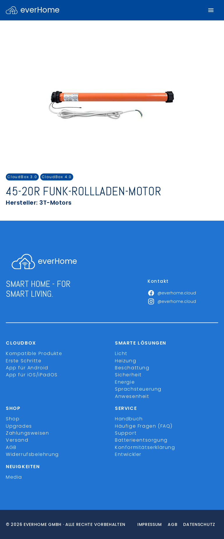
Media (14, 477)
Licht (121, 353)
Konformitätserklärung (145, 447)
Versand (17, 440)
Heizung (125, 360)
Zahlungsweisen (27, 433)
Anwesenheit (132, 396)
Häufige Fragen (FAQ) (144, 426)
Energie (125, 382)
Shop (13, 418)
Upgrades (19, 426)
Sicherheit (128, 374)
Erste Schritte (23, 360)
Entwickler (128, 454)
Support (125, 433)
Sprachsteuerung (138, 389)
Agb (172, 524)
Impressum (149, 524)
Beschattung (132, 367)
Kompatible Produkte (34, 353)
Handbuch (129, 418)
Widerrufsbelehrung (32, 454)
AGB (11, 447)
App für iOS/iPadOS (32, 374)
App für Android (27, 367)
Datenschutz (199, 524)
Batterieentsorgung (141, 440)
